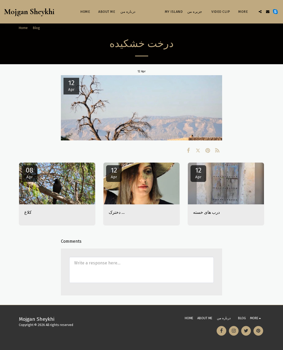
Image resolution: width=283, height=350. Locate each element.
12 (114, 172)
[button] (260, 11)
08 (29, 172)
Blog (36, 28)
